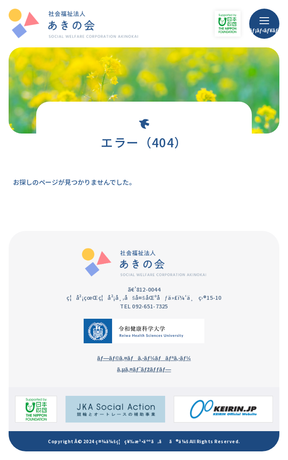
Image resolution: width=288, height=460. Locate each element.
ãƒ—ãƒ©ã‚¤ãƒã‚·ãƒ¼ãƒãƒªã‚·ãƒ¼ (144, 358)
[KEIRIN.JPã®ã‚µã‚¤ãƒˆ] (223, 409)
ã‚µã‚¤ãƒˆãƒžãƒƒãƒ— (144, 369)
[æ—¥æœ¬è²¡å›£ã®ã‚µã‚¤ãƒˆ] (36, 409)
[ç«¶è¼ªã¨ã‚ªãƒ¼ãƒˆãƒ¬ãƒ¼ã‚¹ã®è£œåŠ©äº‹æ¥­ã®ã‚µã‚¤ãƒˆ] (115, 409)
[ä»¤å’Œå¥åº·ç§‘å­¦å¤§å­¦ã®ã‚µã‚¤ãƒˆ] (144, 331)
